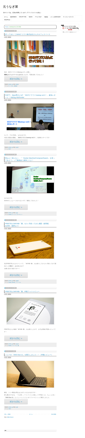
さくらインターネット (17, 214)
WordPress (7, 19)
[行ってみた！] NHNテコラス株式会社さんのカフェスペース (27, 34)
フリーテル (18, 282)
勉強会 (46, 16)
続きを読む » (16, 79)
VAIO (9, 408)
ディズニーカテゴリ (68, 16)
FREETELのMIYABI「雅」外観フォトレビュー (22, 291)
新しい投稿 (7, 414)
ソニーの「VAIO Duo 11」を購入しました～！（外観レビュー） (29, 355)
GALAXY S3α (22, 16)
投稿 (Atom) (10, 417)
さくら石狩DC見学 (56, 16)
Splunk (30, 16)
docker (10, 214)
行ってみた (11, 86)
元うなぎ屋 (10, 6)
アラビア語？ (38, 16)
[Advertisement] (66, 49)
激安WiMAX (13, 16)
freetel (9, 282)
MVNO (13, 282)
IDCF (9, 149)
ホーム (6, 16)
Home (6, 27)
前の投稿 (53, 414)
